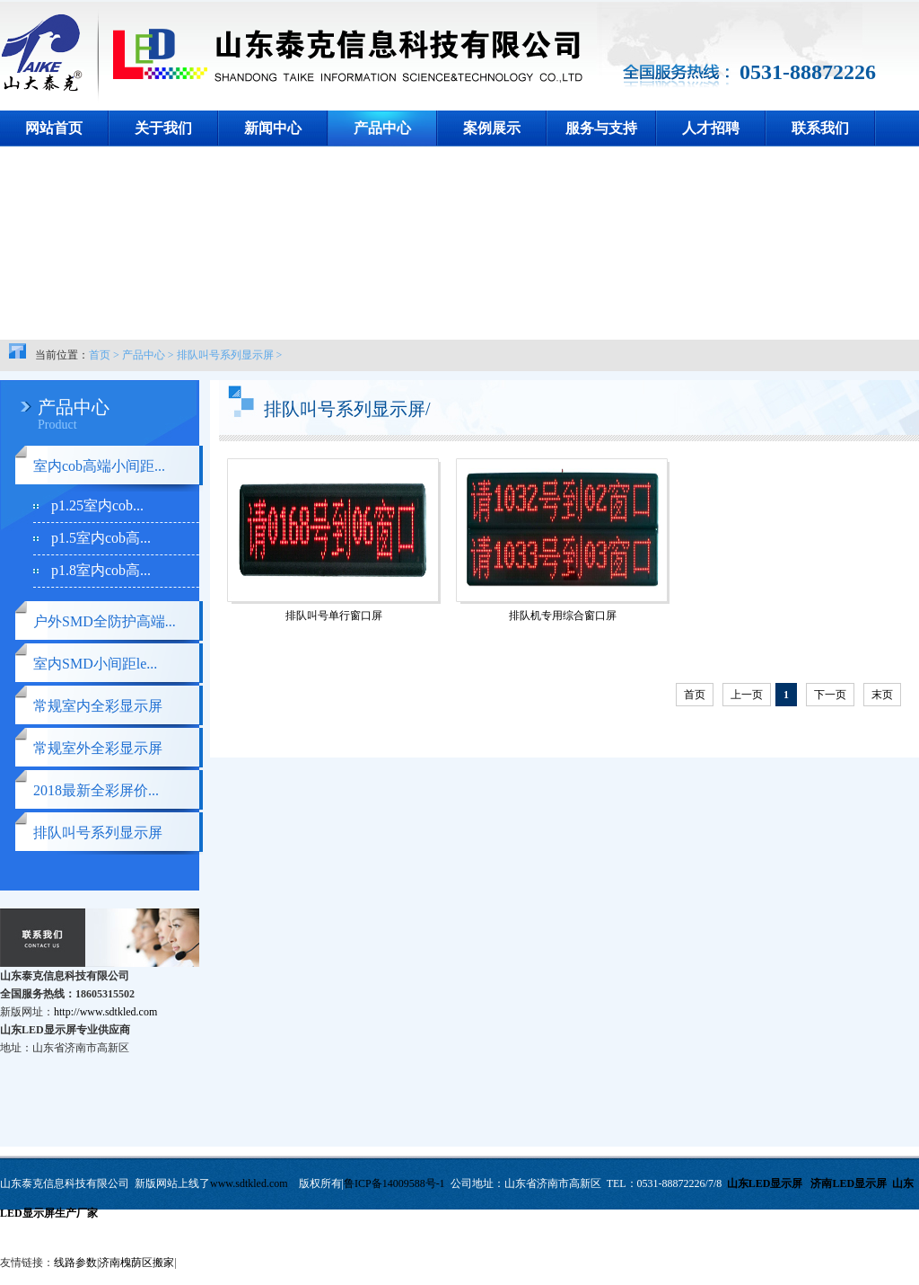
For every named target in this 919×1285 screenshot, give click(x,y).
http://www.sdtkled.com (105, 1012)
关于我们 (163, 128)
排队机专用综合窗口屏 (563, 615)
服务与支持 (601, 128)
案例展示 (492, 128)
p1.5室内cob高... (101, 537)
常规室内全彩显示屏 (97, 705)
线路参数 (75, 1262)
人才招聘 (711, 128)
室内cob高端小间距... (99, 466)
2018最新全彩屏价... (96, 790)
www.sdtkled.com (249, 1183)
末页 (882, 694)
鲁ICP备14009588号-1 (394, 1183)
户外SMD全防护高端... (104, 621)
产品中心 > (148, 355)
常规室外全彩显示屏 (97, 748)
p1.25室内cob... (97, 505)
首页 (694, 694)
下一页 (830, 694)
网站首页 (54, 128)
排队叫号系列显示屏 (97, 832)
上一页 (747, 694)
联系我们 (820, 128)
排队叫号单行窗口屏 (333, 615)
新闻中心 (273, 128)
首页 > (104, 355)
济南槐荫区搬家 (136, 1262)
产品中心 (382, 128)
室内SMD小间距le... (95, 663)
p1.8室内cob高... (101, 570)
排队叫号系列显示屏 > (230, 355)
